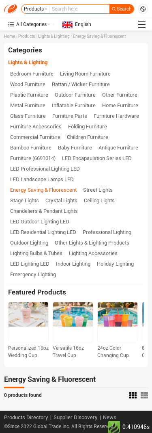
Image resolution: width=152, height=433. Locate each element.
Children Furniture (87, 137)
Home (9, 36)
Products (26, 36)
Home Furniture (120, 105)
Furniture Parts (69, 116)
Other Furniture (119, 95)
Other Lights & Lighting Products (92, 243)
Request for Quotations (143, 9)
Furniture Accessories (36, 126)
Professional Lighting (107, 232)
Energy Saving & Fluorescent (99, 36)
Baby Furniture (75, 148)
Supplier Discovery (76, 417)
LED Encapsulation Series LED (97, 158)
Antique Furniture (118, 148)
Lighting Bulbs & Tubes (36, 253)
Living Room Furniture (85, 74)
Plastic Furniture (29, 95)
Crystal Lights (61, 200)
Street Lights (98, 190)
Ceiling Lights (99, 200)
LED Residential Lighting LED (43, 232)
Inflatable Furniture (74, 105)
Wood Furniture (27, 84)
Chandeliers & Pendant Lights (44, 211)
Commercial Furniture (35, 137)
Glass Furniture (28, 116)
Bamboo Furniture (30, 148)
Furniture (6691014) (33, 158)
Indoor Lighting (73, 264)
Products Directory (26, 417)
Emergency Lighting (33, 274)
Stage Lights (24, 200)
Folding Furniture (87, 126)
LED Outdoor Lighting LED (39, 222)
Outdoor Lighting (29, 243)
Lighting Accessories (93, 253)
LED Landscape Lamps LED (42, 179)
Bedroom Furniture (32, 74)
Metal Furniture (27, 105)
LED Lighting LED (29, 264)
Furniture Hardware (116, 116)
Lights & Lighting (54, 36)
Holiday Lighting (115, 264)
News (109, 417)
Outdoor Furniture (75, 95)
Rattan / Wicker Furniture (81, 84)
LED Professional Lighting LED (45, 169)
